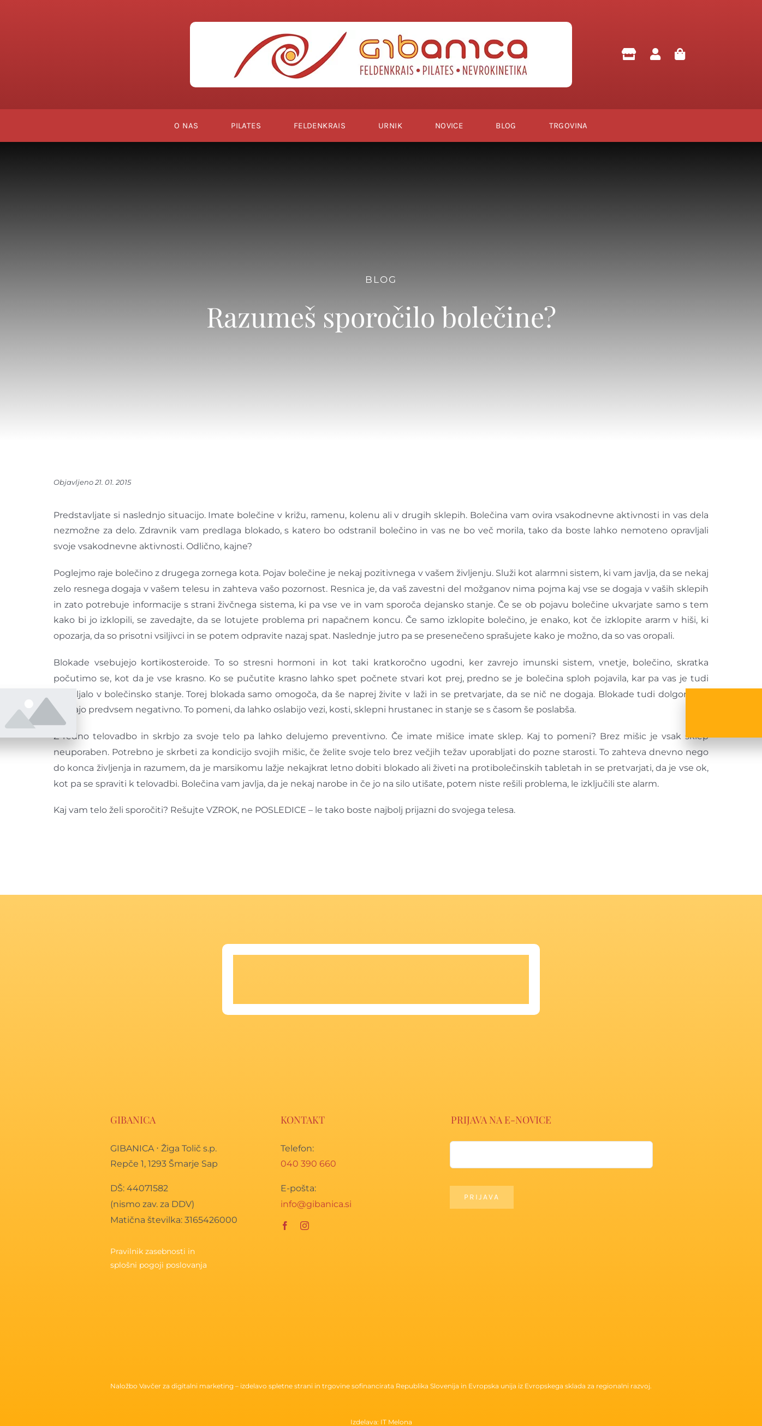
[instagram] (304, 1225)
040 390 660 (308, 1163)
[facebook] (285, 1225)
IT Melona (396, 1422)
